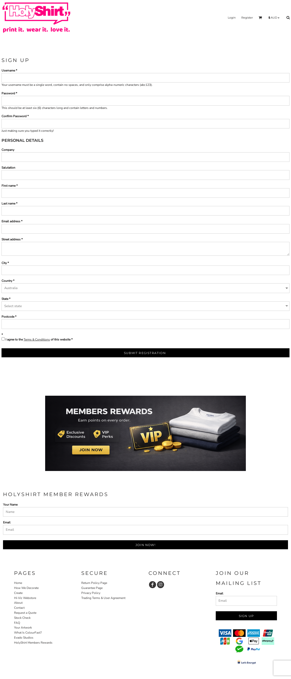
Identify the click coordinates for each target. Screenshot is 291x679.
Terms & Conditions (37, 339)
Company (8, 150)
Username (8, 71)
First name (9, 186)
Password (8, 93)
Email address (11, 221)
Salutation (8, 168)
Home (18, 583)
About (18, 603)
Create (18, 593)
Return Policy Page (94, 583)
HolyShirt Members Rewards (33, 643)
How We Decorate (26, 588)
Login (232, 17)
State (5, 299)
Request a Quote (25, 613)
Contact (19, 608)
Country (7, 281)
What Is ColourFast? (28, 633)
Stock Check (22, 618)
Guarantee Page (92, 588)
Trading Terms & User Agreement (103, 598)
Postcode (8, 317)
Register (247, 17)
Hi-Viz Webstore (25, 598)
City (4, 263)
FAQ (17, 623)
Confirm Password (14, 116)
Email (7, 522)
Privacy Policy (90, 593)
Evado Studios (23, 638)
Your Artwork (23, 628)
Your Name (10, 505)
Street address (11, 239)
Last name (8, 203)
